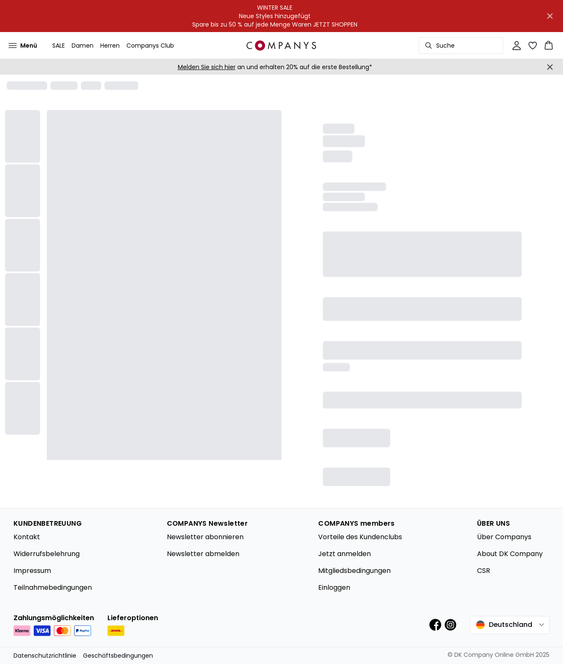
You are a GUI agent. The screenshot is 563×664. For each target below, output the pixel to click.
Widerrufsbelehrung (46, 554)
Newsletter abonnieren (205, 537)
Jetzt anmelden (344, 554)
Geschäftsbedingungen (118, 655)
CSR (483, 570)
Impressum (32, 570)
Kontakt (26, 537)
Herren (110, 45)
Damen (83, 45)
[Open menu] (22, 45)
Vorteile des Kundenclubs (360, 537)
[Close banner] (550, 16)
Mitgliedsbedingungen (354, 570)
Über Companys (504, 537)
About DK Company (510, 554)
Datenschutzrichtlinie (44, 655)
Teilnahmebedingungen (52, 587)
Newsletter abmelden (203, 554)
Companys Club (150, 45)
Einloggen (334, 587)
